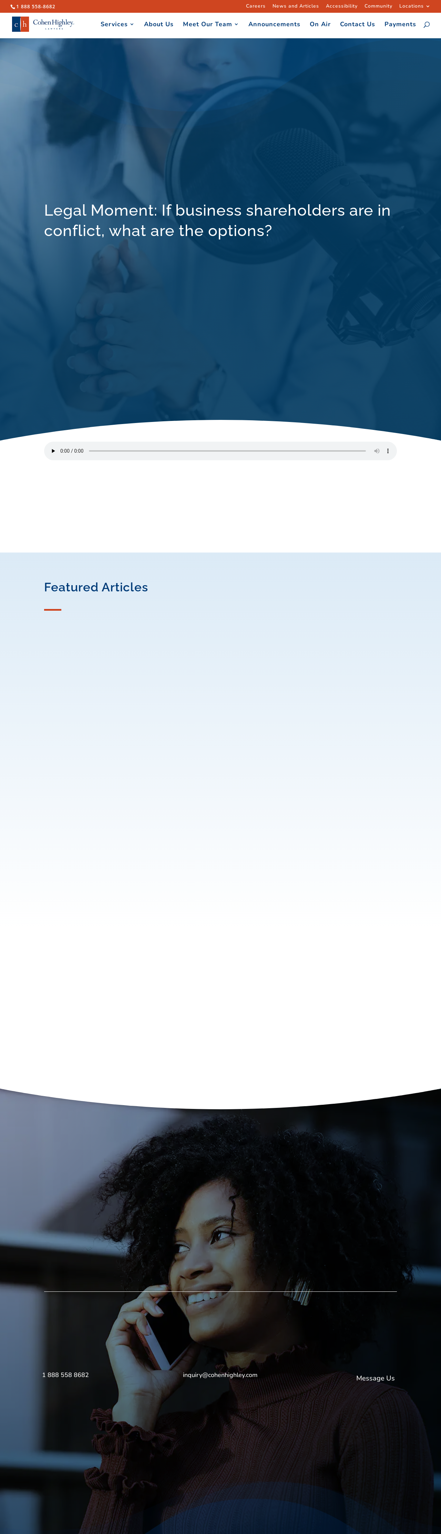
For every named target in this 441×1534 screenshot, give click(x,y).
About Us (159, 25)
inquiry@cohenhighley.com (220, 1375)
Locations (411, 6)
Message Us (375, 1378)
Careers (256, 6)
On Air (320, 25)
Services (114, 25)
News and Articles (296, 6)
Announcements (274, 25)
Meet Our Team (207, 25)
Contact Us (357, 25)
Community (378, 6)
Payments (400, 25)
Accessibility (342, 6)
